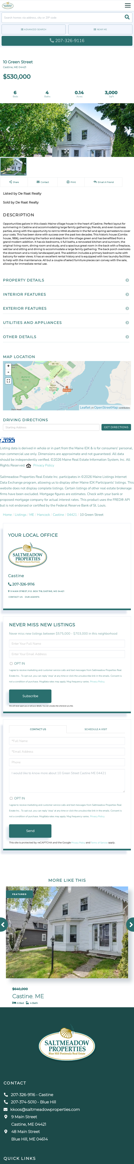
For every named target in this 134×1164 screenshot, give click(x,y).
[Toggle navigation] (128, 5)
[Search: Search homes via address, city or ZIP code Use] (67, 17)
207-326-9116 (67, 41)
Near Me (102, 29)
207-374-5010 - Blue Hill (30, 1102)
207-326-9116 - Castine (28, 1094)
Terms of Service (99, 842)
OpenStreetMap (106, 407)
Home (7, 514)
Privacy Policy (43, 465)
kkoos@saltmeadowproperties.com (42, 1109)
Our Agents (32, 597)
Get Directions (116, 427)
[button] (127, 18)
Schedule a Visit (96, 729)
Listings (20, 514)
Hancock (43, 514)
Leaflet (85, 407)
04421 (72, 514)
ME (31, 514)
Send (30, 831)
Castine (58, 514)
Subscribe (30, 696)
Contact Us (15, 597)
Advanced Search (35, 29)
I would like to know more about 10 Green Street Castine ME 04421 (67, 781)
